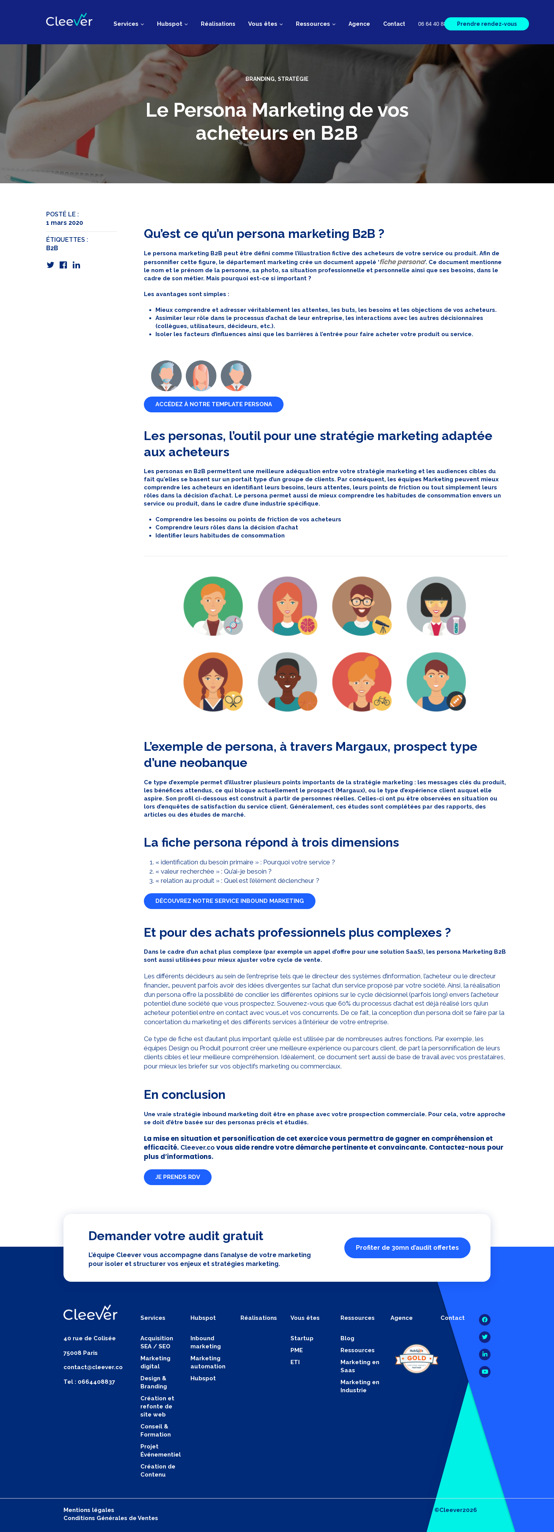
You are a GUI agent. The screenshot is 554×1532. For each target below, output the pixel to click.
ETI (295, 1362)
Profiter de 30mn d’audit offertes (407, 1247)
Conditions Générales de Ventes (110, 1518)
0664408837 (96, 1381)
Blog (347, 1338)
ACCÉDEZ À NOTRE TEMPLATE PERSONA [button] (213, 404)
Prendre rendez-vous (487, 24)
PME (296, 1350)
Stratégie (293, 79)
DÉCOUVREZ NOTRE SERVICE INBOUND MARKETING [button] (229, 900)
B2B (52, 248)
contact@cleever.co (93, 1367)
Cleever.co (197, 1147)
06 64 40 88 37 (436, 24)
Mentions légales (88, 1510)
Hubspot (203, 1378)
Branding (260, 79)
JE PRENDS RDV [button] (177, 1177)
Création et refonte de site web (157, 1406)
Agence (359, 24)
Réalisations (218, 24)
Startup (302, 1338)
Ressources (357, 1350)
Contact (394, 24)
